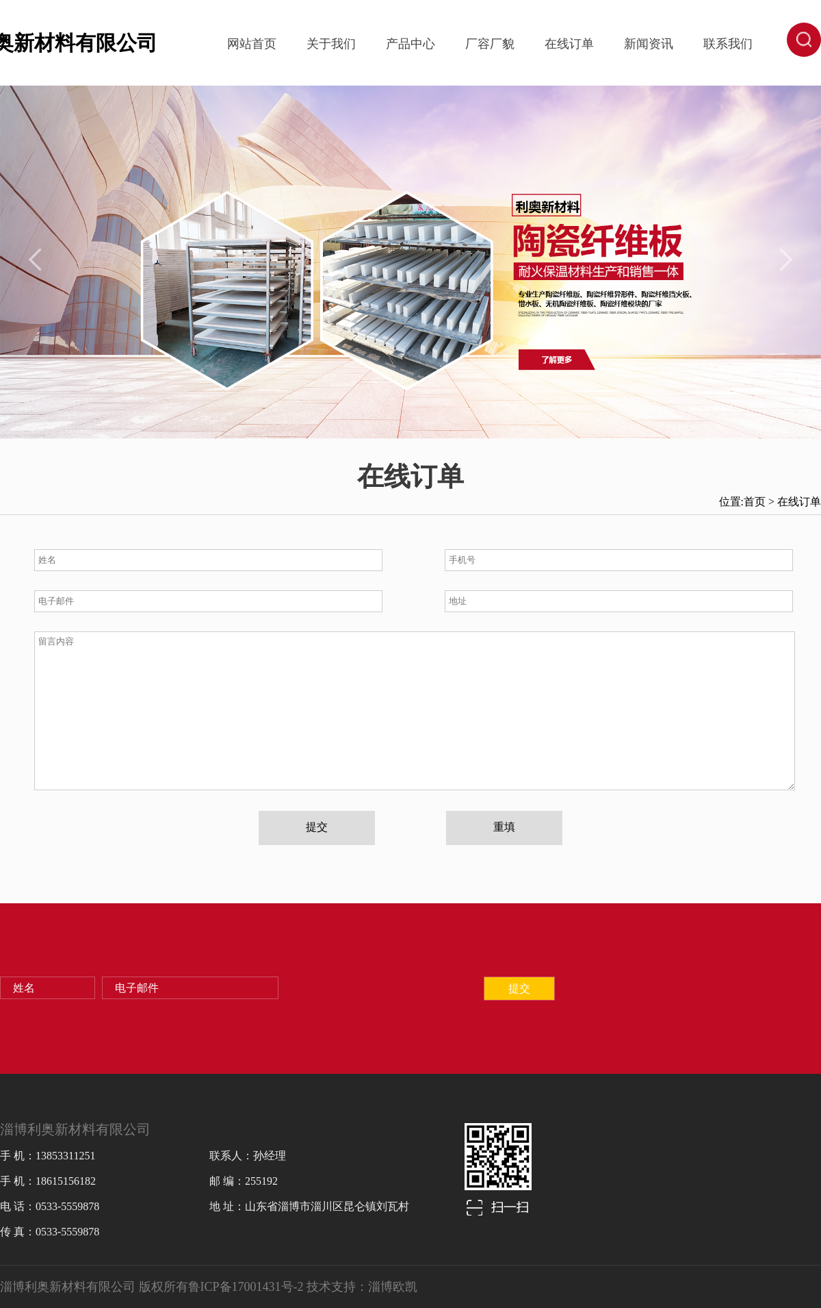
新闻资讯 (648, 44)
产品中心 (410, 44)
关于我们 (331, 44)
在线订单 (569, 44)
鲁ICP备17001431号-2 (246, 1287)
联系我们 (728, 44)
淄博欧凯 (392, 1287)
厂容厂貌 (489, 44)
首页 (755, 501)
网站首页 (251, 44)
